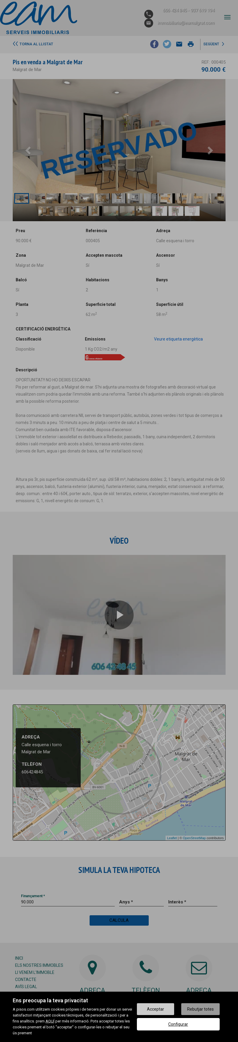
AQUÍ (50, 1021)
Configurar (178, 1024)
